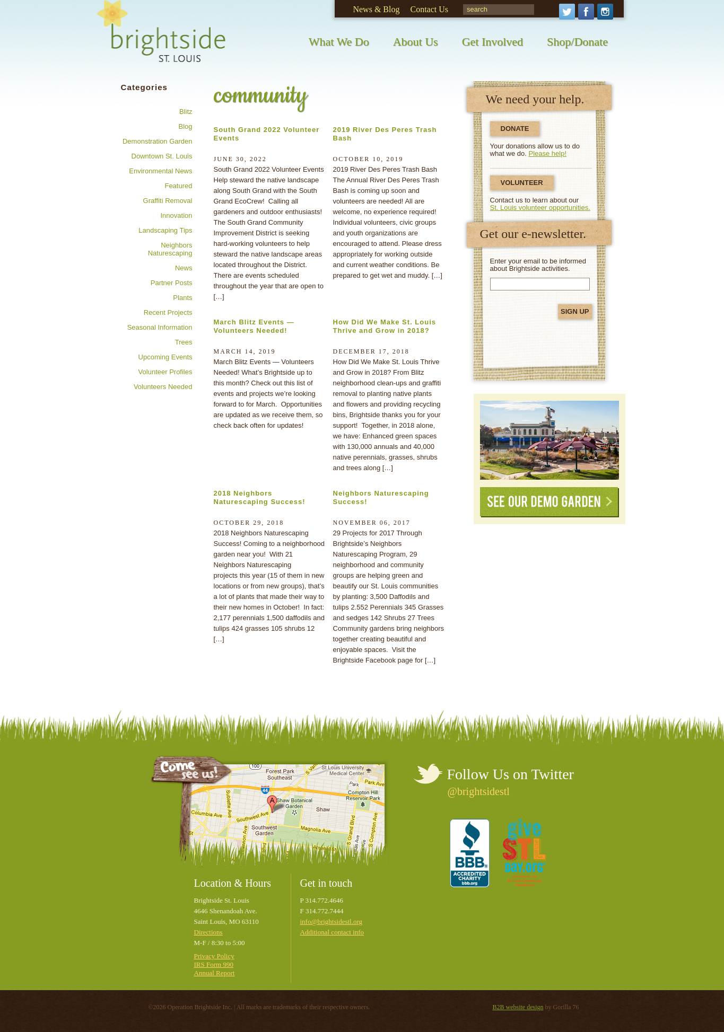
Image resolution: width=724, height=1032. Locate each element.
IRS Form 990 (213, 964)
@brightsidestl (479, 791)
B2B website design (518, 1007)
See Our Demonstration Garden (549, 440)
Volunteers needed (163, 387)
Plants (182, 298)
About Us (415, 41)
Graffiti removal (168, 201)
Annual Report (214, 973)
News (184, 268)
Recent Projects (168, 312)
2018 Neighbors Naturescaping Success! (260, 497)
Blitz (186, 112)
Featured (178, 186)
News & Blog (376, 9)
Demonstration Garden (158, 141)
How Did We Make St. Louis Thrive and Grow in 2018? (385, 326)
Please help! (548, 153)
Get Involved (492, 41)
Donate (515, 129)
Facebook (586, 12)
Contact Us (429, 9)
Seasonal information (160, 327)
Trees (184, 342)
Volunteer (522, 183)
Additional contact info (332, 932)
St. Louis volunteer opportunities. (540, 207)
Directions (208, 932)
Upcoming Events (165, 357)
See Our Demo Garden (549, 502)
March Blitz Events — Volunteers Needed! (254, 326)
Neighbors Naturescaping (170, 249)
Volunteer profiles (165, 372)
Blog (185, 126)
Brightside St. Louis (161, 38)
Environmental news (160, 171)
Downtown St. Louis (162, 156)
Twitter (567, 12)
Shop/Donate (577, 41)
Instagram (605, 12)
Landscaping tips (165, 230)
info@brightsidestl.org (331, 921)
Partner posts (172, 283)
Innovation (177, 215)
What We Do (339, 41)
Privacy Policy (214, 956)
